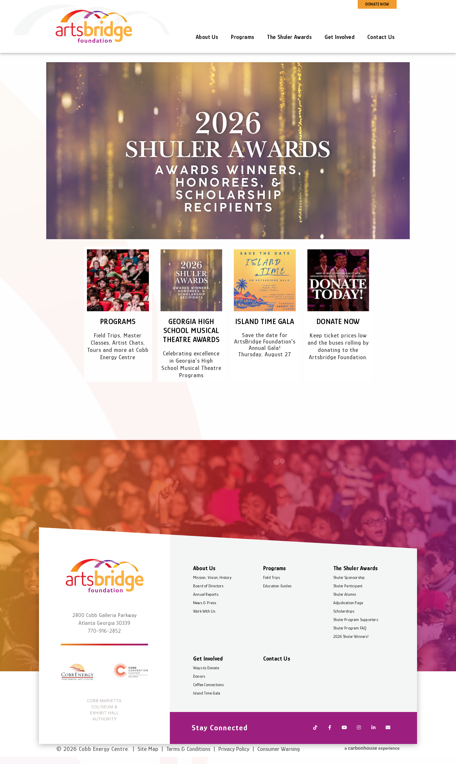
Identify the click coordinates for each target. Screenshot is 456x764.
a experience (372, 748)
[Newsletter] (388, 728)
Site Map (148, 749)
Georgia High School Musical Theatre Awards (191, 330)
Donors (199, 676)
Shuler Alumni (344, 594)
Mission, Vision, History (212, 577)
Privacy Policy (233, 749)
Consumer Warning (278, 749)
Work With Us (204, 611)
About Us (207, 37)
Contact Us (381, 37)
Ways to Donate (206, 667)
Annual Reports (205, 594)
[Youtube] (344, 728)
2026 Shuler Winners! (350, 636)
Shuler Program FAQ (350, 628)
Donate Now (338, 321)
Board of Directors (208, 586)
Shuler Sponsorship (349, 577)
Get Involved (340, 37)
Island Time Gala (264, 321)
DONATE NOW (377, 4)
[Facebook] (330, 728)
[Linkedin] (373, 728)
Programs (242, 37)
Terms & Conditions (188, 749)
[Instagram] (359, 728)
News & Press (204, 602)
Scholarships (343, 611)
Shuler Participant (348, 586)
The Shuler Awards (289, 37)
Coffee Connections (208, 684)
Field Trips (271, 577)
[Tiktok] (315, 728)
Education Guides (277, 586)
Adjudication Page (348, 602)
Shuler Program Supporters (355, 619)
